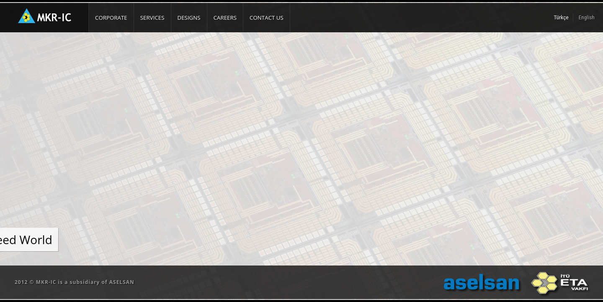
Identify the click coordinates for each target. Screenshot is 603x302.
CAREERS (225, 17)
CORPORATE (111, 17)
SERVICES (152, 17)
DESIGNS (189, 17)
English (587, 17)
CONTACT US (266, 17)
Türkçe (561, 17)
